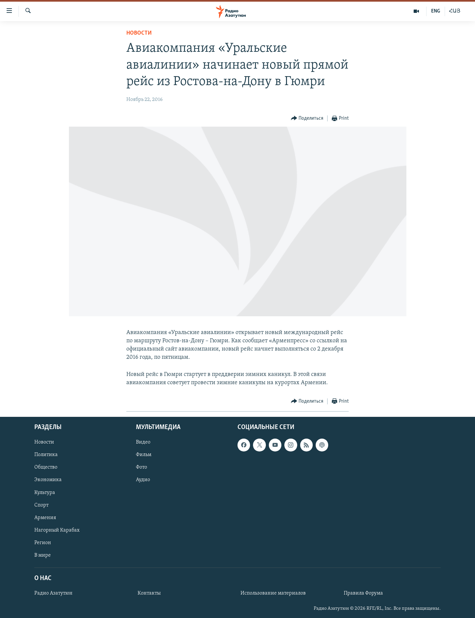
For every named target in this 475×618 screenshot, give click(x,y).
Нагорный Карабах (56, 530)
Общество (45, 467)
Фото (141, 467)
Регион (42, 542)
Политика (46, 454)
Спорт (41, 505)
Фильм (143, 454)
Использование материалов (273, 593)
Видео (143, 442)
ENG (435, 11)
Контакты (149, 593)
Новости (139, 33)
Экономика (48, 479)
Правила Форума (363, 593)
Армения (45, 517)
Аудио (143, 479)
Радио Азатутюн (53, 593)
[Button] (307, 118)
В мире (42, 555)
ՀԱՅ (454, 11)
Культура (44, 492)
